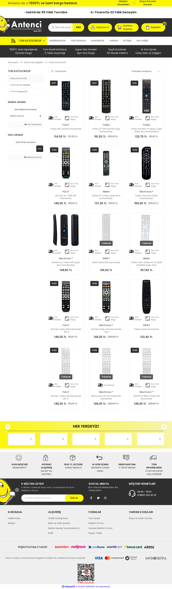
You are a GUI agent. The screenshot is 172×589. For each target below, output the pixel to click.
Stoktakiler (61, 71)
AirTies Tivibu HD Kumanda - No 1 (106, 330)
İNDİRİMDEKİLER (58, 40)
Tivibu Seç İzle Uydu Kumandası (146, 197)
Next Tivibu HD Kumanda (106, 262)
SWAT (106, 258)
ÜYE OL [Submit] (74, 498)
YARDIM (114, 40)
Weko (106, 191)
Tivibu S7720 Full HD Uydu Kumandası (106, 130)
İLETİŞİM (127, 40)
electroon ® (146, 191)
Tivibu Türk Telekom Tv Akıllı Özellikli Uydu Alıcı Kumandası (146, 263)
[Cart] (153, 27)
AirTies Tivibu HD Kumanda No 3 (66, 397)
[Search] (66, 27)
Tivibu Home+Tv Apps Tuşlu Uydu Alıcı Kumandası (146, 130)
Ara (39, 148)
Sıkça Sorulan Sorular (147, 3)
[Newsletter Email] (52, 498)
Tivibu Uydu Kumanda (146, 329)
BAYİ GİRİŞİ (142, 40)
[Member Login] (100, 27)
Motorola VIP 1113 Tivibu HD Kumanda (106, 397)
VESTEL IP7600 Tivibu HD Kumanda (146, 397)
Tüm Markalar (33, 124)
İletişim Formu (96, 523)
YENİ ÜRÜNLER (78, 40)
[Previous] (7, 426)
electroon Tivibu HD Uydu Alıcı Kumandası (66, 263)
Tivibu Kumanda (57, 62)
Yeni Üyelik (94, 518)
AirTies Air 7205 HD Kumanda (65, 197)
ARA (78, 27)
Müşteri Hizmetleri (123, 3)
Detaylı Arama (32, 157)
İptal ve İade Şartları (59, 523)
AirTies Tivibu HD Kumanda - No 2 (66, 330)
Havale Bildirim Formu (100, 528)
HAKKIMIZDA (97, 40)
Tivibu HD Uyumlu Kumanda (65, 129)
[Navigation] (27, 41)
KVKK (50, 533)
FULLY (65, 125)
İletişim (11, 523)
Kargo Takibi (95, 533)
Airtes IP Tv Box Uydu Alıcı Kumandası (106, 197)
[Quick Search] (21, 149)
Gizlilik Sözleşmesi (58, 518)
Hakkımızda (14, 518)
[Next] (164, 426)
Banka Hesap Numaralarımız (63, 528)
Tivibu (106, 125)
